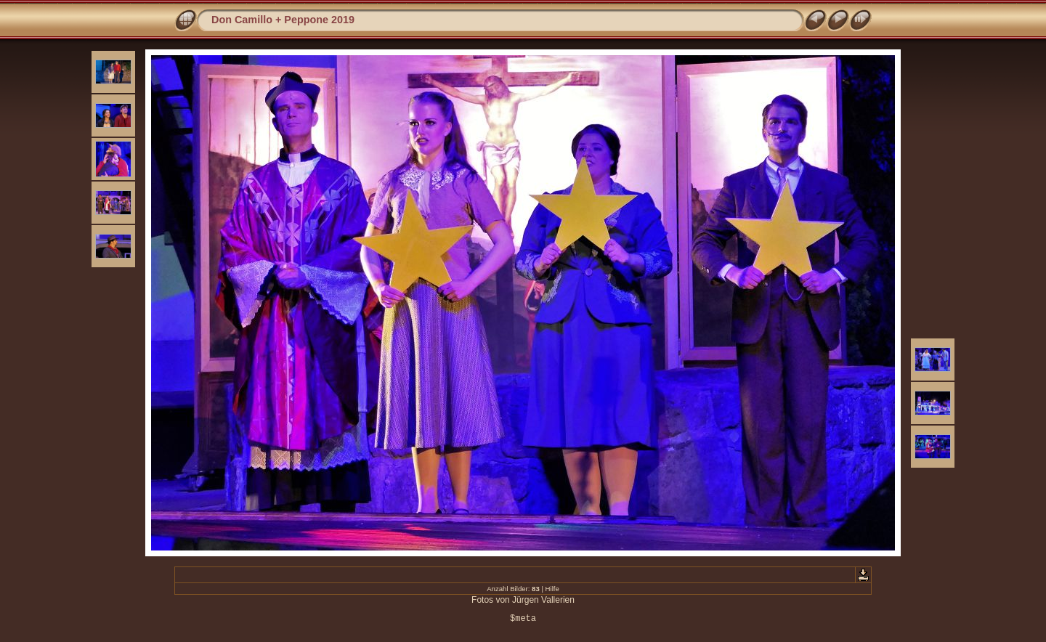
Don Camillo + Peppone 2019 (282, 19)
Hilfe (552, 589)
